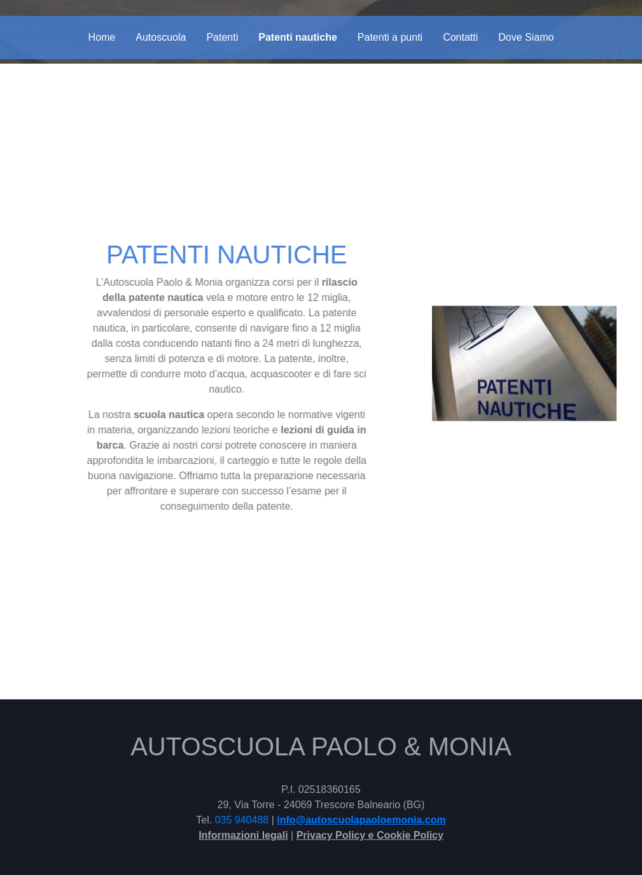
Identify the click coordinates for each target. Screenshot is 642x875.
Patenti (222, 37)
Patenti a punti (390, 37)
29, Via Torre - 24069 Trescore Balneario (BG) (321, 804)
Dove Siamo (526, 37)
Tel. (205, 820)
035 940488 (242, 820)
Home (102, 37)
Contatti (460, 37)
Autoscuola (161, 37)
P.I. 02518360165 (320, 789)
